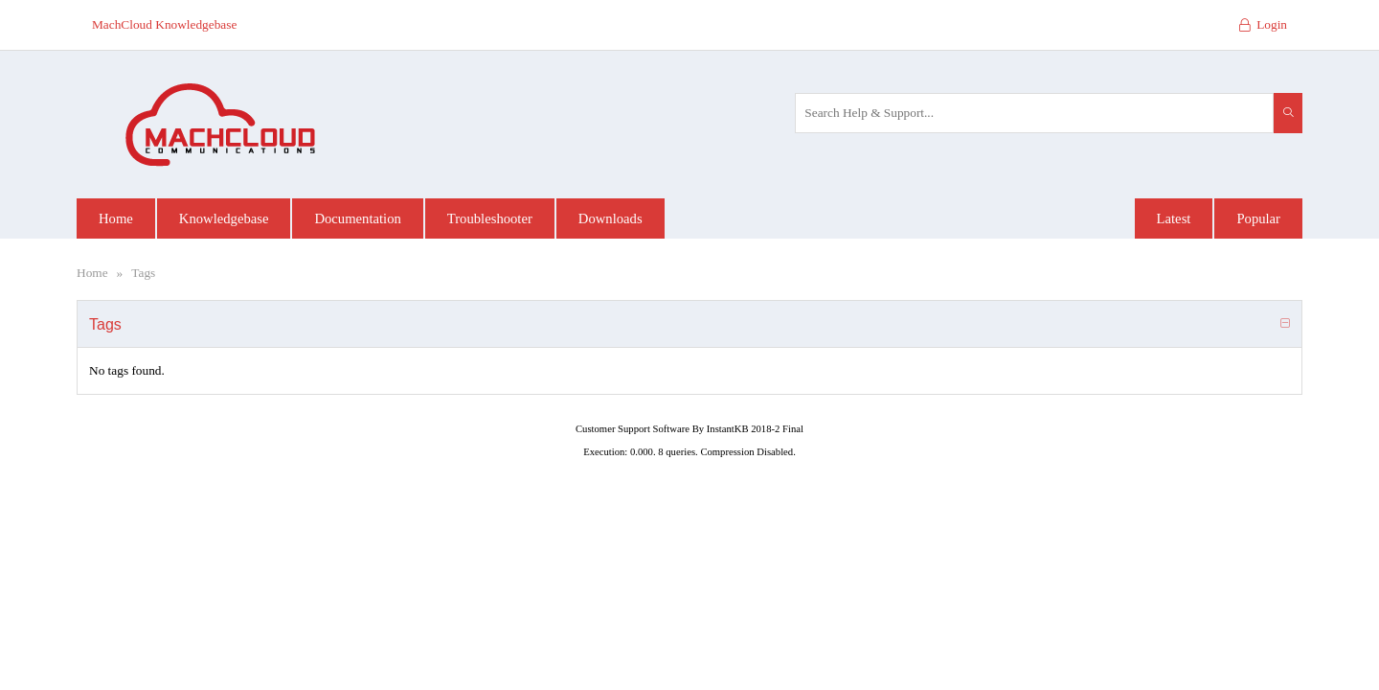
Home (92, 272)
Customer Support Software (633, 429)
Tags (143, 272)
